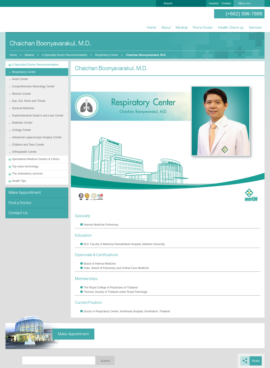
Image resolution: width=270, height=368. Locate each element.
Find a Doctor (203, 27)
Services (255, 27)
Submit (105, 360)
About (166, 27)
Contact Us (17, 208)
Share (255, 360)
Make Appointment (23, 189)
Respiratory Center (107, 55)
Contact (226, 3)
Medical (181, 27)
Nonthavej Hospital (20, 19)
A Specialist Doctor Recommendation (65, 55)
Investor (214, 3)
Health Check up (231, 27)
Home (151, 27)
